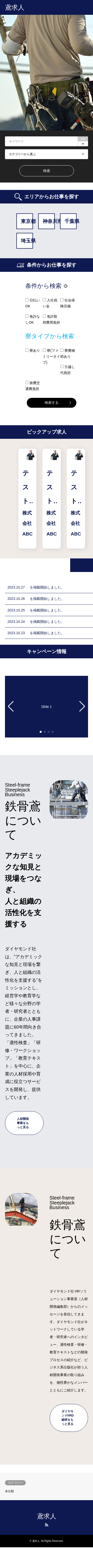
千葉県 (70, 221)
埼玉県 (27, 240)
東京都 (27, 221)
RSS (46, 1525)
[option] (46, 72)
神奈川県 (49, 221)
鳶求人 (46, 1516)
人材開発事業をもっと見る (23, 1123)
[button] (10, 706)
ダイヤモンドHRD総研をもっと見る (68, 1418)
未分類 (9, 1491)
